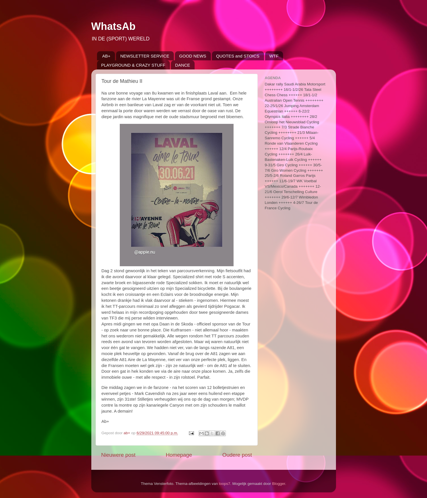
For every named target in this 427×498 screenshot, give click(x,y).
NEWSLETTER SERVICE (144, 56)
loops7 (224, 483)
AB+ (106, 56)
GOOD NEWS (192, 56)
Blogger (278, 483)
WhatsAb (113, 26)
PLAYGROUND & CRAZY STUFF (133, 65)
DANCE (182, 65)
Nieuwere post (118, 455)
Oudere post (237, 455)
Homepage (179, 455)
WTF (274, 56)
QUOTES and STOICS (237, 56)
